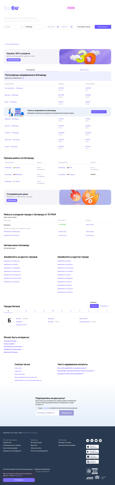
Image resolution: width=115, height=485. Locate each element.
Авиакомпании (20, 374)
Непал (20, 432)
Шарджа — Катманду (12, 119)
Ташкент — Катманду (12, 133)
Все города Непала (11, 44)
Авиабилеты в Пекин (65, 282)
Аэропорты (18, 368)
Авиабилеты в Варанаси (12, 231)
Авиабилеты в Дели (64, 261)
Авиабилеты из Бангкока (12, 271)
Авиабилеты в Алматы (65, 292)
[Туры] (88, 8)
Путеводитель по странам (12, 445)
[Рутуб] (100, 440)
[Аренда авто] (97, 8)
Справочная (7, 442)
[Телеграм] (87, 440)
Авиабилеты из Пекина (11, 282)
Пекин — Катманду (11, 146)
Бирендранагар (85, 322)
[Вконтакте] (91, 440)
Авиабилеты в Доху (64, 275)
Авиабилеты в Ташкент (65, 289)
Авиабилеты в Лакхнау (11, 235)
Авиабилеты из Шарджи (12, 268)
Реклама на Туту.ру (64, 442)
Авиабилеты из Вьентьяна (13, 278)
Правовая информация (42, 469)
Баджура (19, 322)
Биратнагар (83, 318)
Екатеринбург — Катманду (14, 88)
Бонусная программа (10, 448)
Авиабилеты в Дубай (64, 285)
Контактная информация (39, 451)
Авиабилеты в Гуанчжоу (66, 268)
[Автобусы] (63, 8)
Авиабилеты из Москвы (12, 261)
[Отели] (71, 8)
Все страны (14, 432)
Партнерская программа (66, 445)
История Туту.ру (36, 442)
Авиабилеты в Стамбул (65, 271)
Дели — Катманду (11, 102)
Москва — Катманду (11, 95)
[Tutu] (11, 8)
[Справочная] (107, 8)
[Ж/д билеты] (53, 8)
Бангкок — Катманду (12, 126)
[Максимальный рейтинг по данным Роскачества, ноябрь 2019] (92, 471)
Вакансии (34, 445)
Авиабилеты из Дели (11, 264)
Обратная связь (36, 448)
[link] (14, 59)
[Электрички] (80, 8)
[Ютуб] (96, 440)
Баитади (51, 322)
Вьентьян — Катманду (12, 140)
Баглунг (18, 318)
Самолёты (18, 371)
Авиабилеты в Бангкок (65, 264)
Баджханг (51, 318)
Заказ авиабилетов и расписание (26, 377)
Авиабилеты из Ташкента (12, 275)
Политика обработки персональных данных (18, 469)
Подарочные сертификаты (12, 451)
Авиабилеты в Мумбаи (65, 278)
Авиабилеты (6, 432)
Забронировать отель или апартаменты (28, 380)
